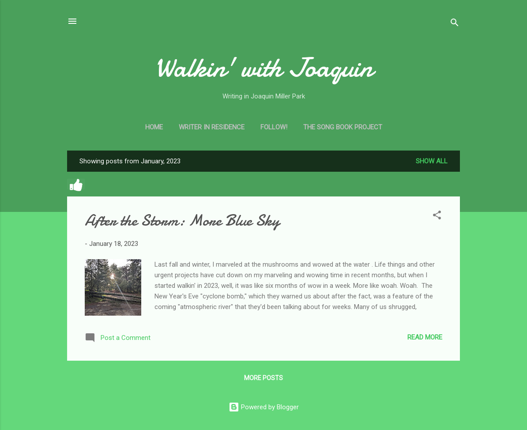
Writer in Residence (212, 127)
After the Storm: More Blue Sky (182, 220)
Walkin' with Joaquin (264, 68)
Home (154, 127)
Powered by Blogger (264, 407)
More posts (263, 377)
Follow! (273, 127)
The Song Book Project (342, 127)
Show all (432, 161)
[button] (437, 216)
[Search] (454, 24)
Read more (424, 337)
